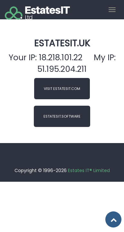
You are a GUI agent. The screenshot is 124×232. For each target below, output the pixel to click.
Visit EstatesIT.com (62, 88)
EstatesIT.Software (62, 116)
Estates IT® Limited (89, 170)
